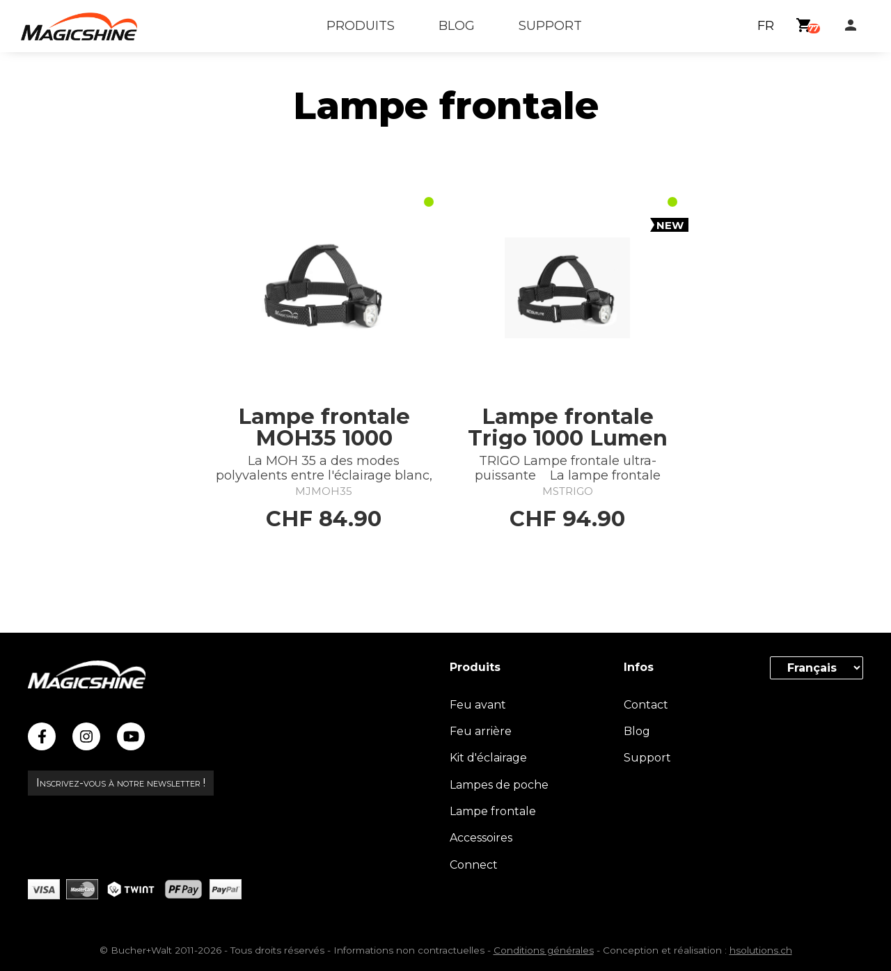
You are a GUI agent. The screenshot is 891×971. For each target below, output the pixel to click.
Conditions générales (544, 950)
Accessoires (481, 837)
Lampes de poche (499, 784)
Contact (646, 704)
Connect (474, 864)
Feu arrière (481, 731)
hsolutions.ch (761, 950)
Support (647, 757)
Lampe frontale (493, 811)
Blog (637, 731)
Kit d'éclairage (488, 757)
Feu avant (478, 704)
